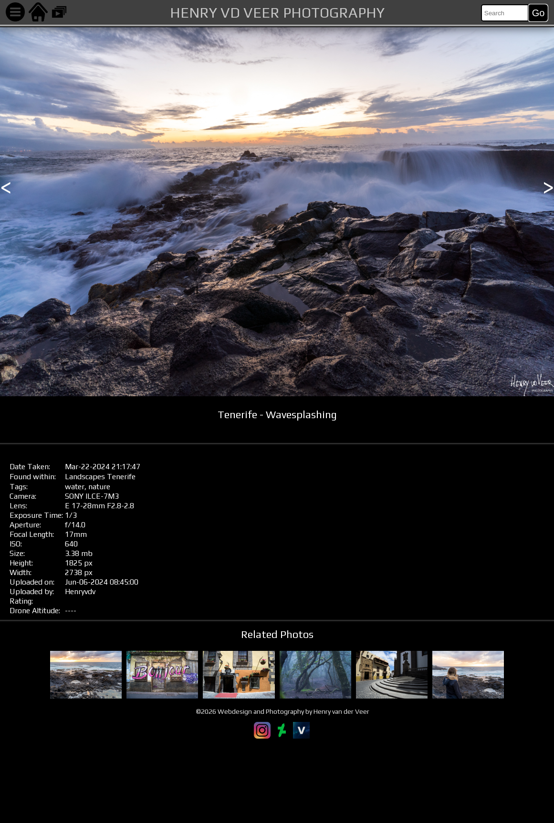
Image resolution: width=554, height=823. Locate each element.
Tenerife (121, 476)
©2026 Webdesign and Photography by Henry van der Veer (282, 711)
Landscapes (85, 476)
